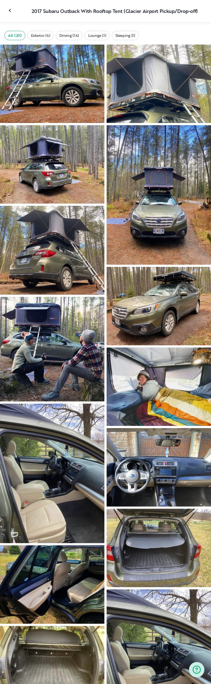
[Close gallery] (10, 10)
